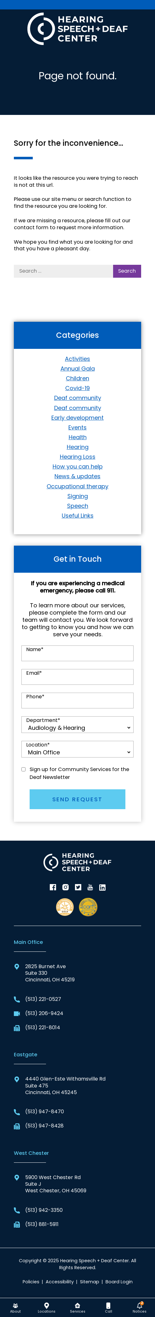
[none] (15, 1307)
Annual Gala (77, 368)
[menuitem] (15, 1307)
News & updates (77, 476)
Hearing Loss (77, 457)
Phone (35, 697)
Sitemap (89, 1282)
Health (78, 437)
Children (77, 378)
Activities (77, 359)
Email (34, 673)
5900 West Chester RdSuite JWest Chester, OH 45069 (50, 1184)
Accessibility (60, 1282)
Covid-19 (77, 388)
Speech (77, 506)
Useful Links (78, 515)
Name (34, 649)
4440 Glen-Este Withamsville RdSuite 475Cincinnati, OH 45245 (60, 1086)
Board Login (119, 1282)
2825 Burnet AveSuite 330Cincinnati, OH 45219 (44, 973)
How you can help (78, 466)
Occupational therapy (77, 486)
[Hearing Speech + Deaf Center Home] (77, 28)
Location (38, 745)
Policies (31, 1282)
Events (77, 427)
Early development (77, 418)
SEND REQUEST (77, 799)
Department (43, 720)
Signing (77, 496)
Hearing (78, 447)
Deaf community (77, 398)
